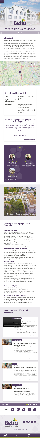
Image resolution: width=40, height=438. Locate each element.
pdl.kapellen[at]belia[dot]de (28, 165)
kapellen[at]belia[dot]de (20, 135)
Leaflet (24, 85)
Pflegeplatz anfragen (29, 139)
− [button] (34, 64)
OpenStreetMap (33, 85)
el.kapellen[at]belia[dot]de (13, 165)
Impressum (19, 429)
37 (33, 404)
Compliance (24, 429)
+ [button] (31, 64)
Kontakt (14, 429)
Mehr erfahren (33, 335)
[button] (2, 33)
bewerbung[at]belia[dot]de (12, 179)
